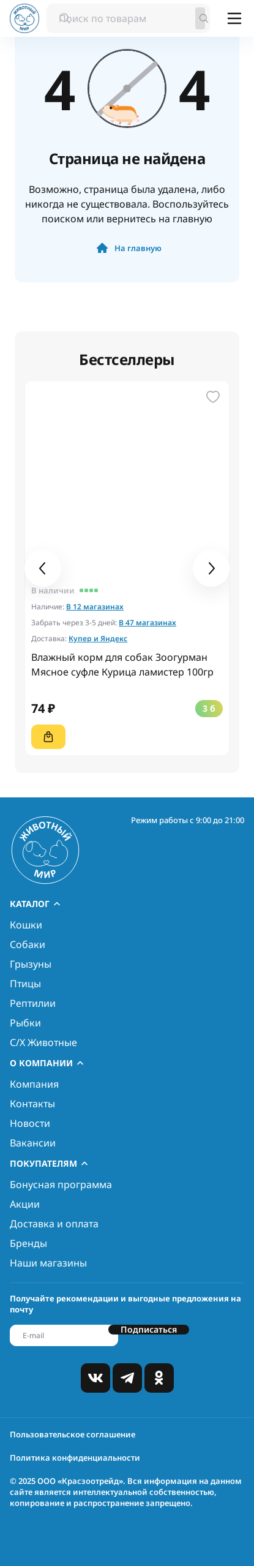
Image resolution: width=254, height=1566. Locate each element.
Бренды (28, 1243)
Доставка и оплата (54, 1223)
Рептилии (33, 1003)
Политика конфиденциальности (75, 1457)
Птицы (25, 983)
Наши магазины (48, 1263)
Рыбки (25, 1023)
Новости (30, 1123)
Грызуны (30, 964)
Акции (25, 1204)
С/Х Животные (43, 1042)
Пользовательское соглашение (72, 1434)
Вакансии (33, 1143)
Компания (34, 1084)
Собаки (27, 944)
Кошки (26, 925)
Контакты (32, 1103)
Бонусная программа (61, 1184)
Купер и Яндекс (98, 638)
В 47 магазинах (147, 622)
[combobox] (128, 18)
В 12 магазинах (95, 606)
